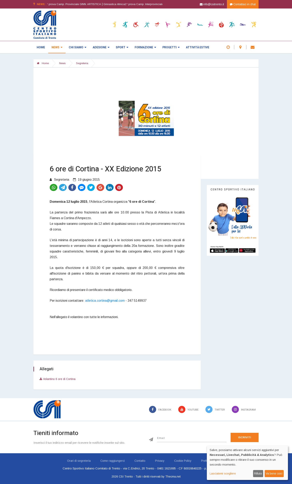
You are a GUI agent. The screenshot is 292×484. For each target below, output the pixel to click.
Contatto (139, 460)
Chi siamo (77, 47)
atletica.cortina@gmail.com (105, 300)
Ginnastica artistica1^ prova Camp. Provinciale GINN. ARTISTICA (70, 4)
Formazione (145, 47)
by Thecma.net (171, 476)
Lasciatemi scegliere (223, 473)
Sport (122, 47)
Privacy (159, 460)
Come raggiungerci (112, 460)
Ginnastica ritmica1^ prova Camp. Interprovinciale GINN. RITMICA (151, 4)
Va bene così (274, 473)
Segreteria (82, 63)
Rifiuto (258, 473)
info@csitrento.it (212, 4)
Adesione (101, 47)
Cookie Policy (182, 460)
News (57, 47)
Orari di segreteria (79, 460)
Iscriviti (244, 437)
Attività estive (197, 47)
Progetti (170, 47)
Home (41, 47)
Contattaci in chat (243, 4)
